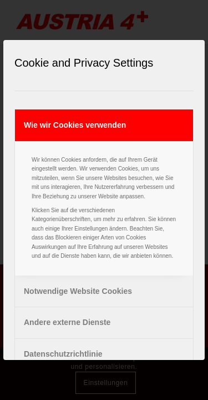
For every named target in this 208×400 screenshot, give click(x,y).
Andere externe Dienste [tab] (67, 322)
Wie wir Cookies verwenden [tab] (75, 125)
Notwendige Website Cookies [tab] (78, 291)
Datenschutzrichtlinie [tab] (63, 353)
